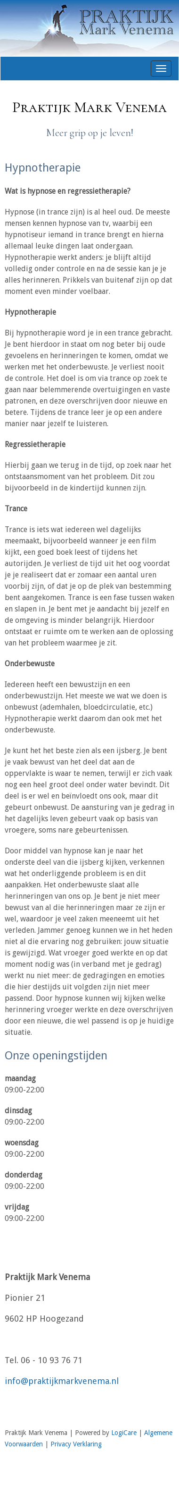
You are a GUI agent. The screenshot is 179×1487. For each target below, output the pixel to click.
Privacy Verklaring (76, 1444)
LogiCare (124, 1432)
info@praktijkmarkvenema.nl (62, 1381)
